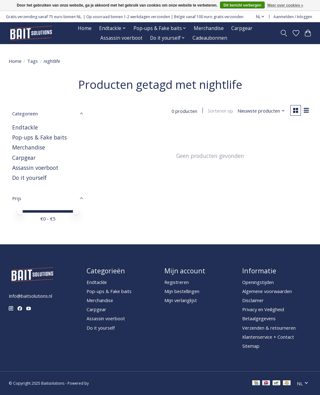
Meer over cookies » (285, 5)
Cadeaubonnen (209, 38)
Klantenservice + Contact (268, 337)
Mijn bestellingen (181, 291)
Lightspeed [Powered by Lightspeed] (99, 383)
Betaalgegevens (259, 318)
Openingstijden (258, 282)
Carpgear (241, 28)
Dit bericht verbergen (242, 5)
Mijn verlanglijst (180, 300)
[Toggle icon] (283, 33)
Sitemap (250, 346)
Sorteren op (220, 111)
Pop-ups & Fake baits (39, 137)
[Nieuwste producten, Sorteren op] (261, 111)
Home (85, 28)
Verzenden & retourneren (269, 328)
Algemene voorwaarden (267, 291)
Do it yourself (29, 177)
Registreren (176, 282)
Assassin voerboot (121, 38)
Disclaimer (253, 300)
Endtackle (25, 127)
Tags (32, 61)
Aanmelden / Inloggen (292, 16)
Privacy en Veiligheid (263, 309)
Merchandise (209, 28)
